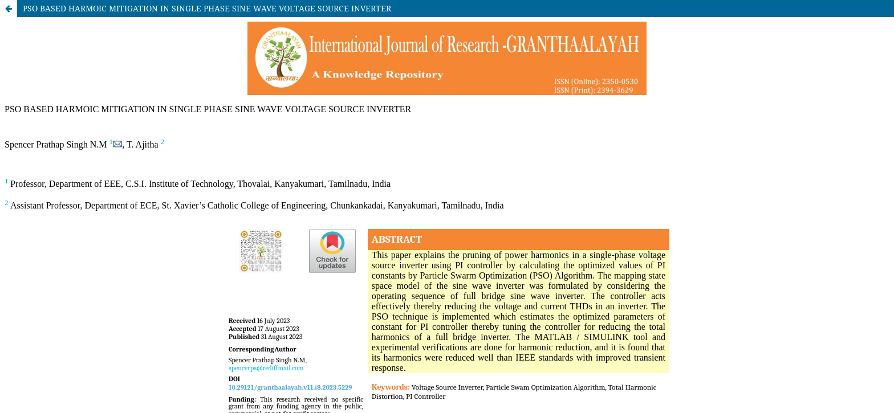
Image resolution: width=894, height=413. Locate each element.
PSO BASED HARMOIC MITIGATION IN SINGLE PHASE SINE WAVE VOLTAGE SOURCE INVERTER (207, 8)
